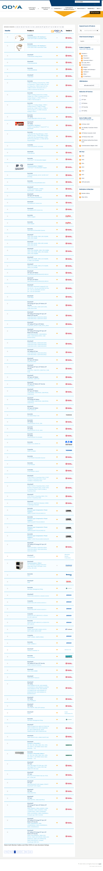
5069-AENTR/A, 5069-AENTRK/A (36, 799)
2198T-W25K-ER (31, 409)
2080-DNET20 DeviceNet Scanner (36, 230)
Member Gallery (86, 193)
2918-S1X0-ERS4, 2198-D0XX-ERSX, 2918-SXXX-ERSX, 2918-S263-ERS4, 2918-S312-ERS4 (37, 549)
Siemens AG (68, 649)
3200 (28, 582)
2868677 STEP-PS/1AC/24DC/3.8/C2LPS (38, 539)
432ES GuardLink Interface (34, 665)
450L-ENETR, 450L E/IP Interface (36, 707)
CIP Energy (84, 95)
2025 (83, 159)
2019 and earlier (86, 182)
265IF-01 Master (31, 451)
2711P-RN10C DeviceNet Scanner (36, 457)
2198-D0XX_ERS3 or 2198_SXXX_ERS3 (38, 325)
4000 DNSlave (31, 657)
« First (6, 852)
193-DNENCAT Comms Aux (34, 203)
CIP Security (85, 107)
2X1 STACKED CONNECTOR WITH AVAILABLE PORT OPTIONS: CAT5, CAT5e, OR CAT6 (36, 566)
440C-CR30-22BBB (32, 671)
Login (99, 864)
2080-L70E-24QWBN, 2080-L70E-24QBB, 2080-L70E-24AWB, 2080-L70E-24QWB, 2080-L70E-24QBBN (38, 252)
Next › (26, 852)
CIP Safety (84, 110)
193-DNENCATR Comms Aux (35, 210)
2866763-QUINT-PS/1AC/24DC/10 (36, 530)
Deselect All (89, 49)
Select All (82, 49)
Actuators (30, 743)
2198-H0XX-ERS (31, 361)
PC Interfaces (41, 37)
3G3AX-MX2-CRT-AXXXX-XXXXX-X (36, 602)
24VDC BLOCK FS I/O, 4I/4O (34, 430)
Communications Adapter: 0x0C (90, 145)
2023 (83, 167)
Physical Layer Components (35, 510)
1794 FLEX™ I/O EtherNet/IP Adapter (37, 167)
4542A (29, 713)
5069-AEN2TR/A (31, 793)
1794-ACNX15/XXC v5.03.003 (35, 146)
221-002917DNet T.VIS (33, 415)
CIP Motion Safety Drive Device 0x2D (90, 141)
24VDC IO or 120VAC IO (33, 443)
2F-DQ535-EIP (31, 557)
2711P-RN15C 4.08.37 (33, 471)
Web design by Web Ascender (96, 866)
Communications (32, 37)
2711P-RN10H (31, 464)
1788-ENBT (30, 76)
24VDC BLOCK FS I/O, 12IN (34, 423)
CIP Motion (84, 103)
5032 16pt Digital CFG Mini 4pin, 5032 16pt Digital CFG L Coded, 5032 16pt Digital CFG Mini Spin (37, 767)
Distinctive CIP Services (85, 91)
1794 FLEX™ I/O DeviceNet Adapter (36, 160)
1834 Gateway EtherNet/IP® (34, 197)
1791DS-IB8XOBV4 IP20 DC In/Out (36, 118)
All (62, 27)
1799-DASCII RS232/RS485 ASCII (36, 182)
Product (30, 31)
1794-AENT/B (30, 153)
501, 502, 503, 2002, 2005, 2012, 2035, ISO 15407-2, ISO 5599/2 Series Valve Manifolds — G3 (37, 746)
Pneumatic (37, 743)
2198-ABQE (30, 297)
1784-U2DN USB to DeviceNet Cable (37, 47)
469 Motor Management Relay (35, 720)
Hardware (37, 125)
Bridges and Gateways (89, 69)
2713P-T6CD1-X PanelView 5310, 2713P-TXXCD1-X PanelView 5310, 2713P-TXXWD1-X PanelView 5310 (38, 479)
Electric (85, 55)
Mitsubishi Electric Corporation (68, 556)
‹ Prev (10, 852)
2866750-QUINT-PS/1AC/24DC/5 (36, 522)
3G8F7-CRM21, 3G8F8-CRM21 (35, 637)
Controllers (30, 125)
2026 (83, 156)
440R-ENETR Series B (33, 677)
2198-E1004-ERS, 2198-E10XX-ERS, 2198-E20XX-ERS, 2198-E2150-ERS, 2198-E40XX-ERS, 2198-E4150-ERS (37, 344)
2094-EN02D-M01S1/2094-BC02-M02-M (37, 281)
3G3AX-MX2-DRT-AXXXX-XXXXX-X (36, 609)
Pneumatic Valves (39, 753)
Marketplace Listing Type (86, 189)
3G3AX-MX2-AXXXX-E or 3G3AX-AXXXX (38, 596)
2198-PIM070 (30, 385)
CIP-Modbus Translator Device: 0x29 (90, 128)
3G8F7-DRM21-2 (31, 643)
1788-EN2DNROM (32, 63)
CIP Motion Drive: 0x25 (87, 136)
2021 (83, 174)
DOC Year (81, 151)
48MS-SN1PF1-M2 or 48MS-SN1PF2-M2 (38, 737)
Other (39, 563)
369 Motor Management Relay (35, 589)
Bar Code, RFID (86, 62)
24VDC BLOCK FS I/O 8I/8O (34, 437)
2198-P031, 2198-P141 (33, 378)
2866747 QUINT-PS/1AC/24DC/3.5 (36, 513)
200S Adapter (30, 223)
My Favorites (95, 12)
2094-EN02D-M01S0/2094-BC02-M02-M (37, 274)
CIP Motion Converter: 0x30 (89, 133)
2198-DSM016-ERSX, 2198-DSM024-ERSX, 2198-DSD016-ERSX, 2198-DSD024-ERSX (37, 336)
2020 (83, 178)
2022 (83, 170)
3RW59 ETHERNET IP (33, 650)
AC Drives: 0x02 (86, 124)
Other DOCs (85, 197)
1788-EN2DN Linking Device (34, 56)
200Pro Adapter (31, 217)
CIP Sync (84, 99)
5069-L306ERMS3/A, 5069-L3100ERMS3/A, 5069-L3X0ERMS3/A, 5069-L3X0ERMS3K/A (37, 825)
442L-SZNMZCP (31, 700)
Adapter (40, 166)
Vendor (69, 31)
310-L (28, 575)
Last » (30, 852)
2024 (83, 163)
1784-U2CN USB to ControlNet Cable (37, 38)
